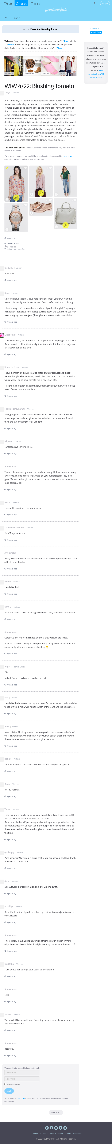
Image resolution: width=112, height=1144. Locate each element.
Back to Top (56, 1112)
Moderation (77, 1134)
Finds (59, 48)
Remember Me (12, 1084)
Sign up (21, 1098)
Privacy (67, 1134)
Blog (66, 41)
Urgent (16, 18)
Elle (6, 697)
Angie (7, 666)
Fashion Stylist (18, 667)
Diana (7, 293)
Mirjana (8, 441)
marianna (9, 964)
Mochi (7, 502)
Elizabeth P (10, 335)
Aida (6, 726)
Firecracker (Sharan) (14, 409)
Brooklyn (8, 906)
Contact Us (36, 1134)
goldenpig (9, 852)
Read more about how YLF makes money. (95, 74)
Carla (7, 784)
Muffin (7, 581)
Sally (6, 881)
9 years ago (10, 238)
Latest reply (12, 249)
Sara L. (7, 607)
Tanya (7, 92)
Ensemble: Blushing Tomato (44, 29)
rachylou (8, 268)
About (45, 1134)
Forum (11, 44)
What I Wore (95, 32)
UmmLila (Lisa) (11, 367)
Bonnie (7, 759)
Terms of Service (56, 1134)
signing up (67, 156)
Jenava (7, 1014)
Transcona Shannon (14, 527)
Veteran (16, 93)
